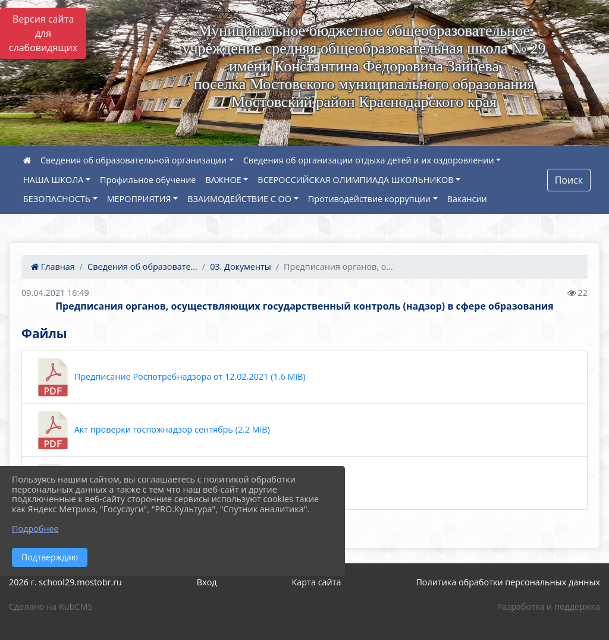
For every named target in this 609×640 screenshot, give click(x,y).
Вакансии (467, 198)
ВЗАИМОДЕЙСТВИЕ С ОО (239, 198)
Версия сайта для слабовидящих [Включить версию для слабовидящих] (43, 33)
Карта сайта (316, 582)
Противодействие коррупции (369, 198)
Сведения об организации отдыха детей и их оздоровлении (368, 160)
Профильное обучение (148, 179)
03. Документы (240, 266)
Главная (53, 266)
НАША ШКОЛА (53, 179)
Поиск (569, 180)
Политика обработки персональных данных (508, 582)
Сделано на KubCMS (50, 606)
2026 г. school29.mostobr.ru (65, 582)
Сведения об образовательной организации (133, 160)
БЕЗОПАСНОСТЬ (56, 198)
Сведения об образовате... (142, 266)
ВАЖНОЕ (223, 179)
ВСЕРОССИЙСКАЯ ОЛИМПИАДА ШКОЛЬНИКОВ (355, 179)
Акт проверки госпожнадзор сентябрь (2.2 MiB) (152, 430)
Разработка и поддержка (548, 606)
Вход (207, 582)
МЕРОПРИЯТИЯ (139, 198)
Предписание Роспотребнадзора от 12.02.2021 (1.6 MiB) (170, 377)
